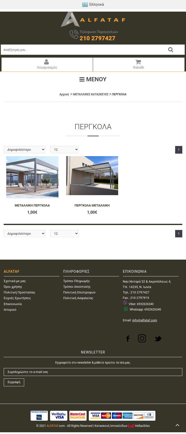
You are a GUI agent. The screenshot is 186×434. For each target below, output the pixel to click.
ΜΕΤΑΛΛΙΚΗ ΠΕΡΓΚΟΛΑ (32, 205)
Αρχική (64, 94)
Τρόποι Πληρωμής (76, 281)
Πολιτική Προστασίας (19, 292)
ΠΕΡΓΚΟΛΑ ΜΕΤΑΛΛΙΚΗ (92, 205)
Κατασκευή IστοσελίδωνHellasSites (122, 426)
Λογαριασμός (46, 64)
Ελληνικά (93, 5)
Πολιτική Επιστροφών (79, 292)
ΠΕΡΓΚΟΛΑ (119, 94)
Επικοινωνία (13, 304)
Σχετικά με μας (15, 281)
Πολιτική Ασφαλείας (78, 298)
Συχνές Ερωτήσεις (17, 298)
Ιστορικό (10, 309)
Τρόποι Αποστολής (77, 287)
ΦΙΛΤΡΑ (93, 109)
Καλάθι (138, 64)
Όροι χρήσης (13, 287)
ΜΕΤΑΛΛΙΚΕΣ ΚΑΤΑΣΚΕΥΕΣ (91, 94)
